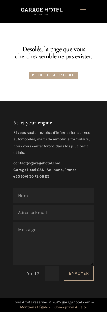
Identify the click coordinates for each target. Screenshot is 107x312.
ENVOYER (79, 273)
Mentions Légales (35, 307)
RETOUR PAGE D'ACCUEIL (53, 75)
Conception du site (70, 307)
